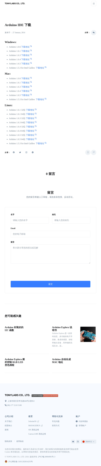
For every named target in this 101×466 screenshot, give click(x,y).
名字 (12, 215)
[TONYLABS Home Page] (18, 395)
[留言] (50, 254)
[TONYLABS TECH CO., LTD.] (15, 4)
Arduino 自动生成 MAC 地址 (61, 361)
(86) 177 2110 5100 (13, 405)
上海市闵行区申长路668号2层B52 (20, 401)
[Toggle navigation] (93, 3)
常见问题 (55, 421)
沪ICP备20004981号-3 (46, 457)
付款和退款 (82, 421)
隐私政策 (8, 441)
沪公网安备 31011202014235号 (19, 462)
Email (13, 228)
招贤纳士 (8, 426)
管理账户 (81, 426)
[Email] (50, 234)
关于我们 (8, 421)
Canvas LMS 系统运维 (37, 434)
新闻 (6, 430)
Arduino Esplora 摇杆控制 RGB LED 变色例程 (15, 362)
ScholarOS (33, 421)
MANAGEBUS (35, 426)
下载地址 (26, 47)
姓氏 (54, 215)
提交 (50, 284)
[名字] (30, 220)
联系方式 (55, 426)
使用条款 (20, 441)
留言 (12, 242)
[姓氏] (71, 220)
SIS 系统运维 (33, 430)
